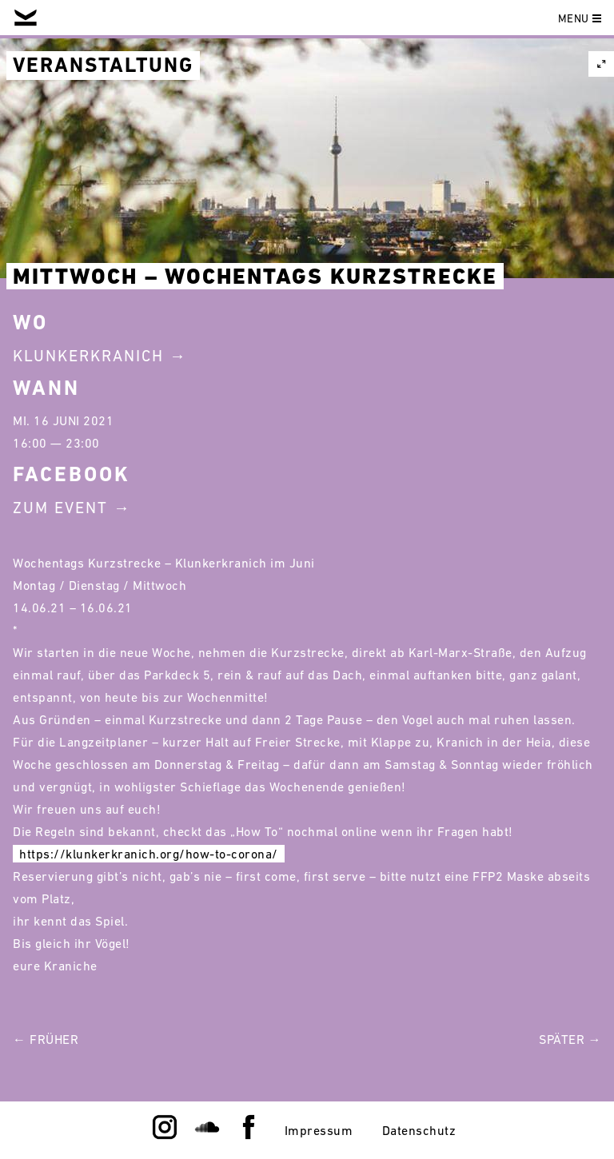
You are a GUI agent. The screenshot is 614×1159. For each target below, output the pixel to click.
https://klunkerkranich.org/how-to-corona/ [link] (148, 853)
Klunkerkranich (88, 355)
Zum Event (60, 507)
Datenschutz (419, 1130)
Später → (570, 1039)
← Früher (45, 1039)
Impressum (319, 1130)
